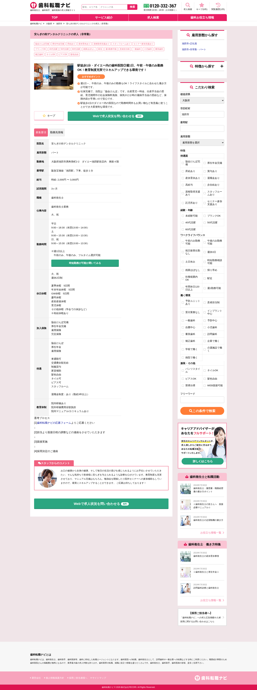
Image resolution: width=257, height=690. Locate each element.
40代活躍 (53, 49)
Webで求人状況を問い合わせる (118, 116)
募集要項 (41, 132)
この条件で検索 (202, 411)
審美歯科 (159, 49)
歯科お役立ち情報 (202, 17)
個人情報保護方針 (55, 678)
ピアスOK (62, 54)
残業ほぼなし (89, 49)
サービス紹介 (104, 17)
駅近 (100, 49)
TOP (55, 17)
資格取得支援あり (101, 44)
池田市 (59, 23)
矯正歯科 (39, 54)
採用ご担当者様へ (78, 678)
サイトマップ (99, 678)
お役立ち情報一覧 (212, 532)
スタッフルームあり (121, 44)
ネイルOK (50, 54)
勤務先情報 (56, 132)
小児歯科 (148, 49)
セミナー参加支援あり (143, 44)
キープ (49, 115)
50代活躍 (65, 49)
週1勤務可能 (111, 49)
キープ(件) (201, 7)
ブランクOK (40, 49)
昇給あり (71, 44)
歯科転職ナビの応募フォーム (54, 422)
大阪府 (49, 23)
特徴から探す (202, 66)
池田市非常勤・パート (194, 49)
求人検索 (188, 7)
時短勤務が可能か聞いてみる (85, 263)
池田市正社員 (189, 43)
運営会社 (36, 678)
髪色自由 (74, 54)
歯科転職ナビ (36, 23)
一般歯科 (137, 49)
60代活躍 (76, 49)
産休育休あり (84, 44)
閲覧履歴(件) (218, 7)
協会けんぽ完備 (42, 44)
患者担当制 (125, 49)
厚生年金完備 (58, 44)
